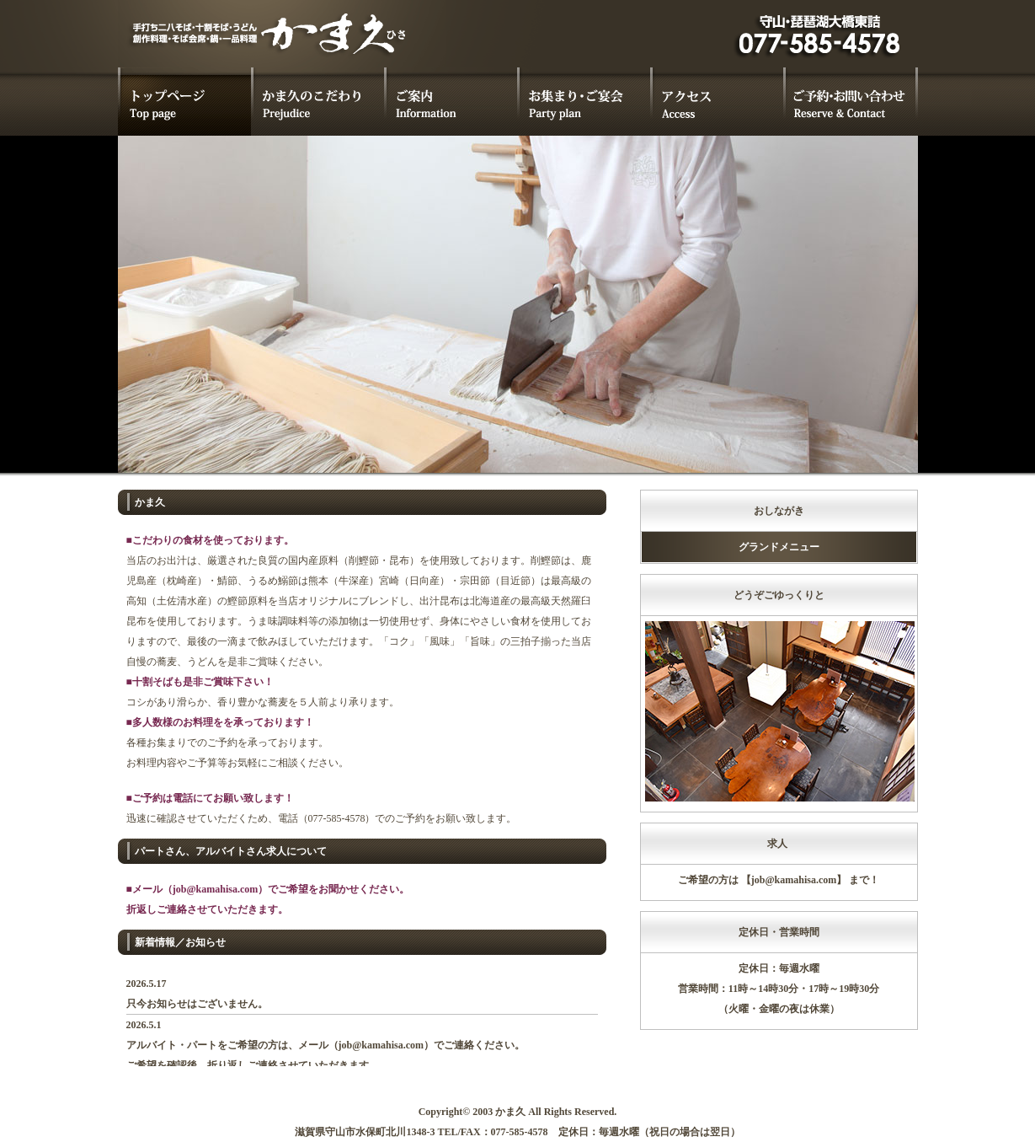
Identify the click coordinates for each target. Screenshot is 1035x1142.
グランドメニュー (779, 547)
